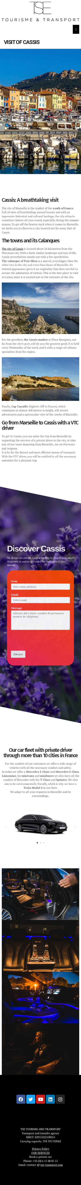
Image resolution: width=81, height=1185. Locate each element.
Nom (10, 577)
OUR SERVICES (40, 1153)
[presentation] (34, 652)
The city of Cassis (12, 249)
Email (11, 593)
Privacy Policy (40, 1149)
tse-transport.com (51, 1165)
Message (13, 609)
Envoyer (14, 662)
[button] (6, 827)
